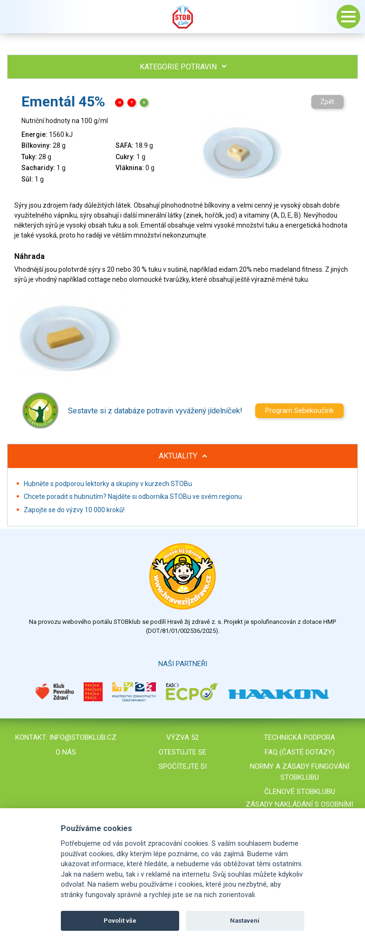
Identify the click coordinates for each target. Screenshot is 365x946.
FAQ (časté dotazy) (300, 752)
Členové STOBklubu (299, 791)
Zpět (327, 101)
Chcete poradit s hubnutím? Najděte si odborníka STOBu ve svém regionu (133, 496)
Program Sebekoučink (299, 410)
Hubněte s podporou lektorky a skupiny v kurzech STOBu (108, 483)
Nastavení (244, 920)
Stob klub (182, 17)
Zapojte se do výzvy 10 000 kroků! (74, 510)
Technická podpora (299, 737)
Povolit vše (120, 920)
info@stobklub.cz (82, 737)
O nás (66, 752)
